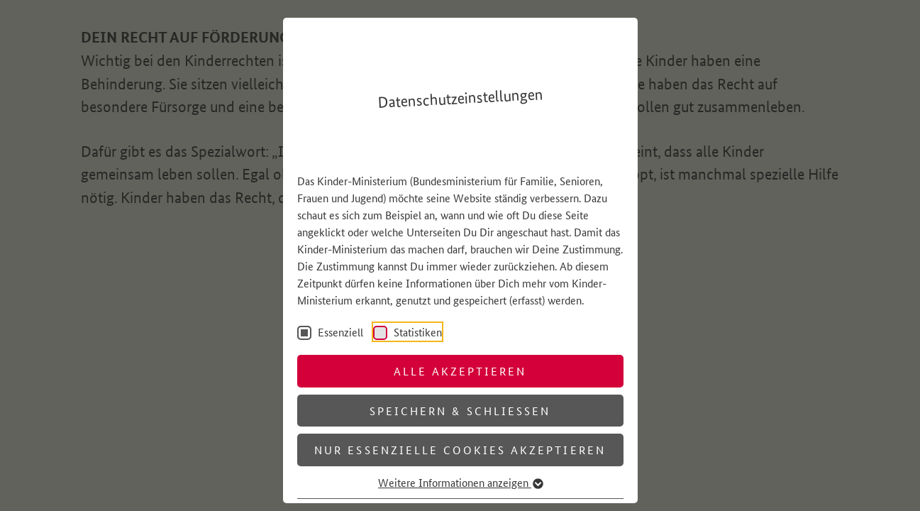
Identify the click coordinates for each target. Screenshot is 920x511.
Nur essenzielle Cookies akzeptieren (459, 449)
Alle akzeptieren (460, 370)
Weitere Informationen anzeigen (460, 482)
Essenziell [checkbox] (339, 331)
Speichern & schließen (460, 410)
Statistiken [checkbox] (416, 331)
